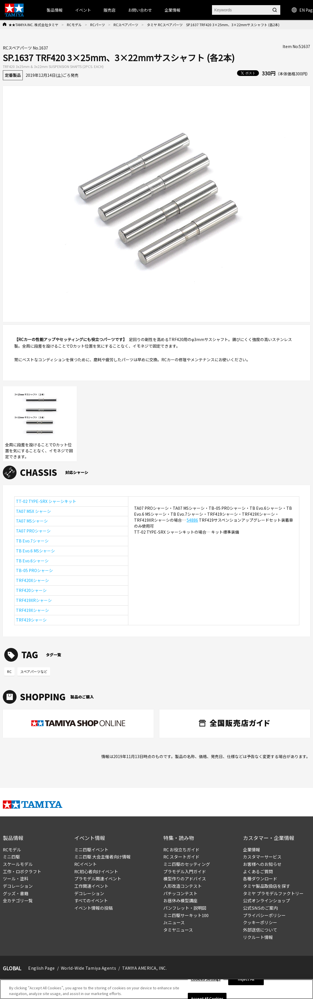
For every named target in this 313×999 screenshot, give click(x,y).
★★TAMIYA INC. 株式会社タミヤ (33, 24)
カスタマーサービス (262, 857)
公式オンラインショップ (266, 900)
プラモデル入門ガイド (184, 871)
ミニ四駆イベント (91, 850)
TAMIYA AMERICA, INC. (144, 968)
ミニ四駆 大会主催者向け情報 (102, 857)
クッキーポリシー (260, 922)
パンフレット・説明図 (184, 908)
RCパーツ (97, 24)
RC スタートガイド (181, 857)
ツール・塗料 (15, 879)
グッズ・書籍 (15, 893)
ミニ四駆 (11, 857)
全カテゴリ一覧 (18, 900)
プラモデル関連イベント (97, 879)
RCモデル (74, 24)
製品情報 (55, 10)
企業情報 (251, 850)
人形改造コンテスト (182, 886)
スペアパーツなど (33, 671)
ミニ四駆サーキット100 (186, 915)
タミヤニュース (178, 930)
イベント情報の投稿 (93, 908)
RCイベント (85, 864)
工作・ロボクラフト (22, 871)
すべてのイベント (91, 900)
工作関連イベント (91, 886)
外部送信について (260, 930)
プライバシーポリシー (264, 915)
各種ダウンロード (260, 879)
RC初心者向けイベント (96, 871)
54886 (192, 520)
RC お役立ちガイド (181, 850)
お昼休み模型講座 (180, 900)
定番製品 (13, 75)
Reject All (246, 982)
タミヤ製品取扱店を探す (266, 886)
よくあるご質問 (258, 871)
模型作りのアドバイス (184, 879)
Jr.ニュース (174, 922)
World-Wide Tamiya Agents (88, 968)
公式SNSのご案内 (260, 908)
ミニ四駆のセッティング (186, 864)
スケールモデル (18, 864)
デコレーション (18, 886)
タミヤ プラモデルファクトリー (273, 893)
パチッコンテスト (180, 893)
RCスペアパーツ (126, 24)
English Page (41, 968)
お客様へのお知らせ (262, 864)
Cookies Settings (206, 982)
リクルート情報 (258, 937)
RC (9, 671)
